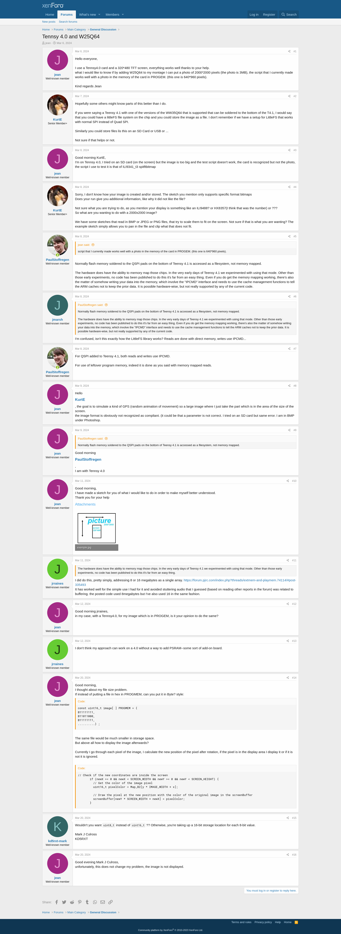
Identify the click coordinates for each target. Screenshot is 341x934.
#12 (294, 603)
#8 (295, 385)
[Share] (289, 51)
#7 (295, 348)
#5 (295, 236)
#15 (294, 817)
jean (48, 43)
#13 (294, 640)
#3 (295, 150)
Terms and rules (241, 922)
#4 (295, 187)
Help (278, 922)
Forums (67, 14)
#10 (294, 480)
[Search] (289, 14)
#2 (295, 96)
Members (112, 14)
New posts (48, 21)
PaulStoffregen (88, 459)
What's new (87, 14)
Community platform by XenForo (170, 930)
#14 (294, 677)
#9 (295, 430)
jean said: (84, 244)
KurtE (80, 400)
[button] (99, 14)
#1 (295, 51)
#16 (294, 854)
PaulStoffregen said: (90, 305)
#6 (295, 296)
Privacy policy (263, 922)
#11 (294, 560)
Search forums (68, 21)
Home (49, 14)
